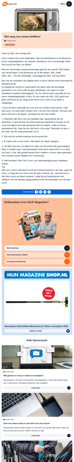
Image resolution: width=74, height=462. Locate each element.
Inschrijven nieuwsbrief (38, 261)
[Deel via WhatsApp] (49, 192)
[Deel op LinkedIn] (40, 192)
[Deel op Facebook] (36, 192)
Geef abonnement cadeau (38, 255)
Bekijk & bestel (50, 331)
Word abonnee (38, 248)
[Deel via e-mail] (45, 192)
